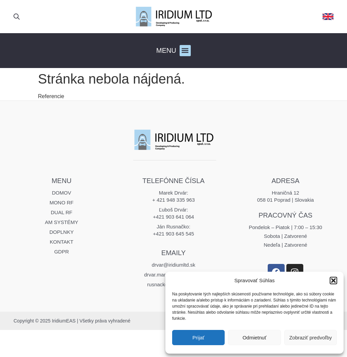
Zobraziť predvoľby (310, 337)
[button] (333, 280)
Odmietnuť (255, 337)
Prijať (198, 337)
